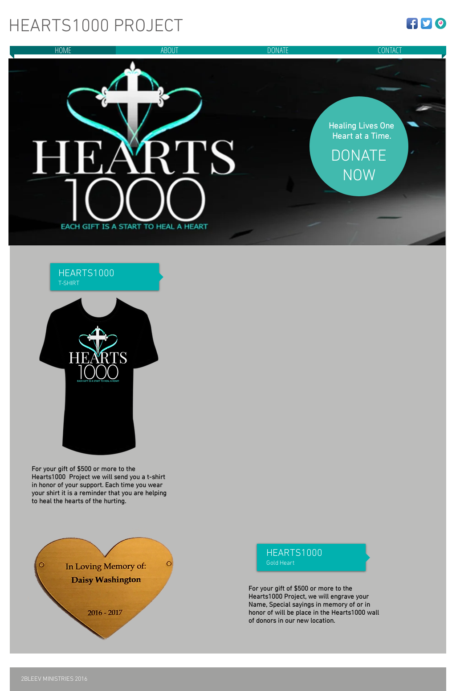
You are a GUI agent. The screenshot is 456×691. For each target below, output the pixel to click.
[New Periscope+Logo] (440, 23)
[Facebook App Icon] (412, 23)
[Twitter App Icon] (426, 23)
